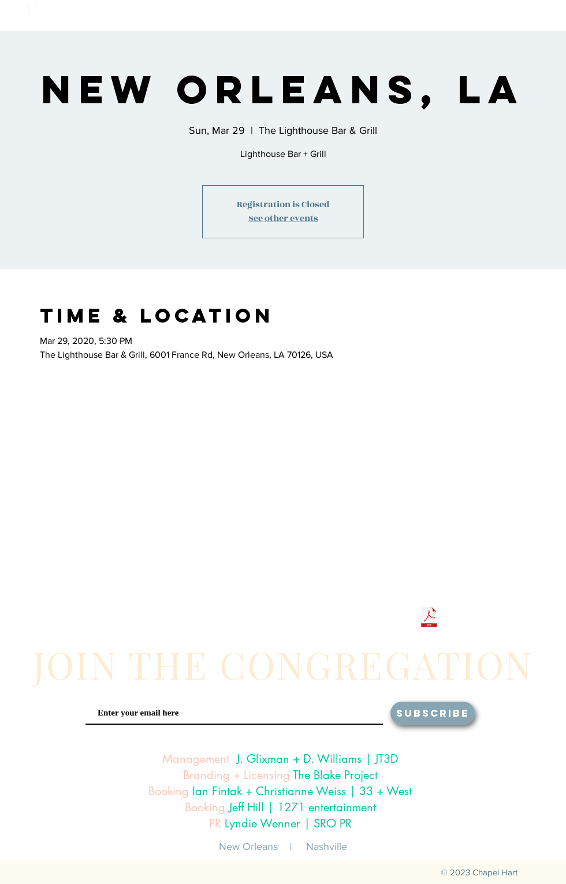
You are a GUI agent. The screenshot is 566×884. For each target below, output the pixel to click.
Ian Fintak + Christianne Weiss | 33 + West (302, 791)
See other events (283, 218)
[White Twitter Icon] (245, 619)
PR (215, 823)
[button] (404, 15)
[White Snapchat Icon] (282, 619)
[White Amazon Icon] (395, 619)
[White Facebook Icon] (170, 619)
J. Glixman (262, 758)
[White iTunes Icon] (320, 619)
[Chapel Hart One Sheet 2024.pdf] (429, 618)
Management (195, 758)
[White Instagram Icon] (207, 619)
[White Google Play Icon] (357, 619)
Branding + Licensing (236, 774)
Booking (168, 791)
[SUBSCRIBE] (432, 713)
